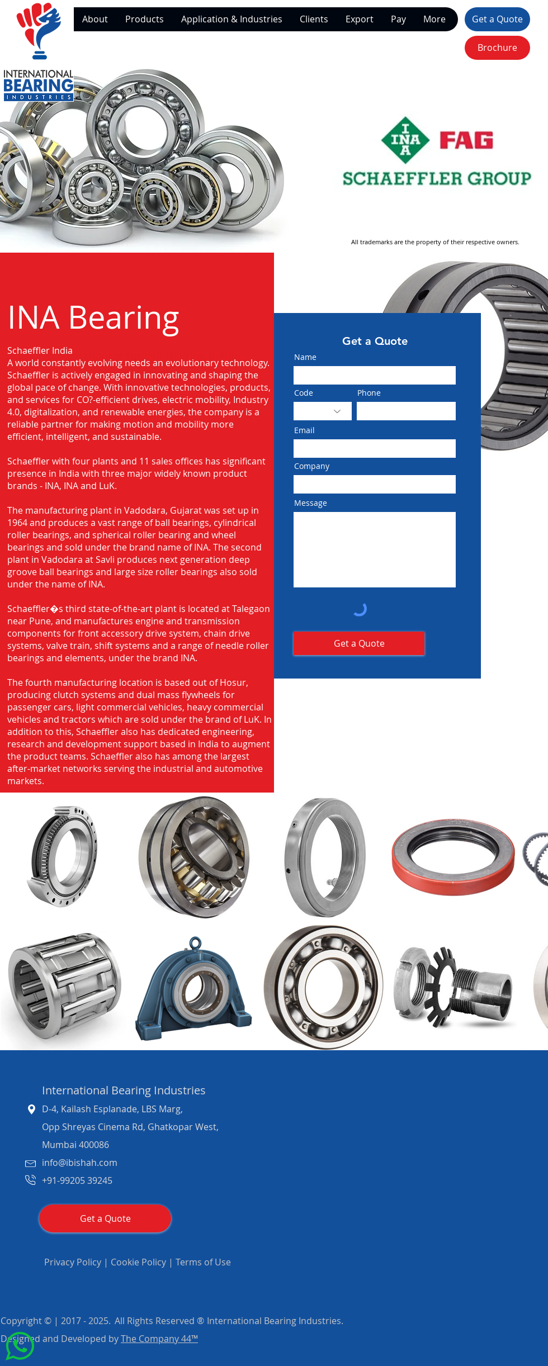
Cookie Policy (138, 1262)
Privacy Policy (72, 1262)
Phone (369, 393)
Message (310, 503)
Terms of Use (203, 1262)
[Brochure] (497, 48)
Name (305, 357)
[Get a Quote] (497, 19)
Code (303, 393)
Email (304, 430)
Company (311, 466)
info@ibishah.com (79, 1162)
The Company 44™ (159, 1338)
